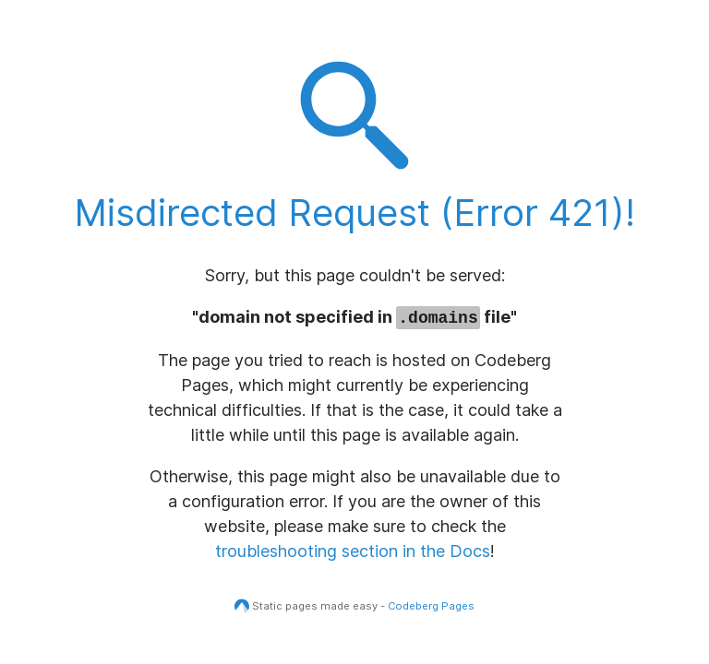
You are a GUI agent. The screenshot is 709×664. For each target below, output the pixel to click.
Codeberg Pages (431, 605)
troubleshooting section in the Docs (352, 551)
